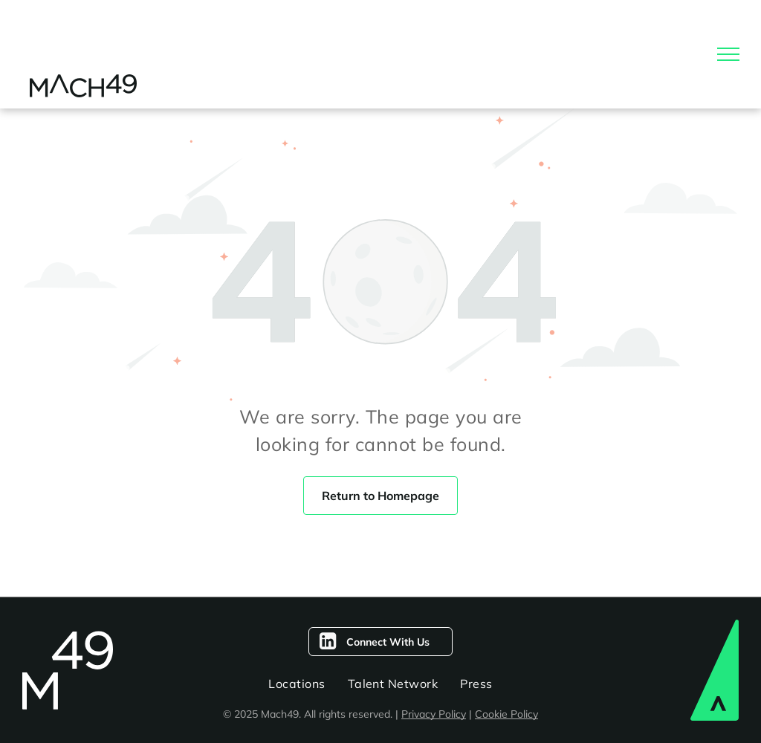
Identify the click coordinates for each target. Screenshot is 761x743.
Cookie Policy (506, 714)
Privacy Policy (433, 714)
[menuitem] (296, 683)
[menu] (728, 54)
